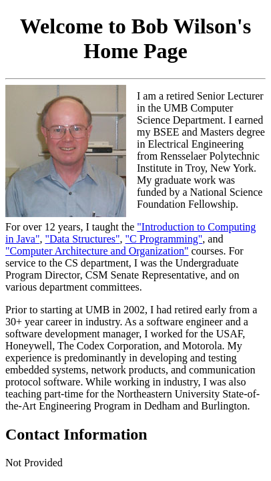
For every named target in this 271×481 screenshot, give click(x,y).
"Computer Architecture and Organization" (96, 251)
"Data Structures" (82, 239)
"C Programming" (164, 239)
